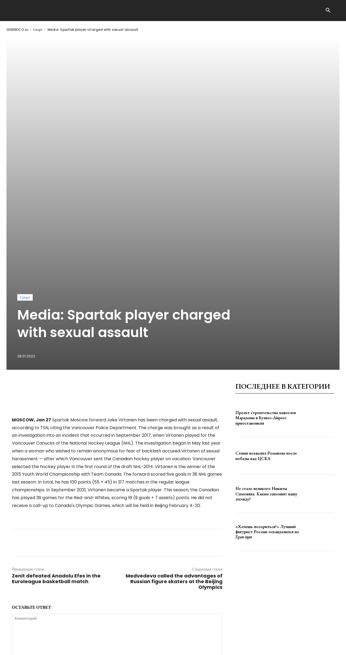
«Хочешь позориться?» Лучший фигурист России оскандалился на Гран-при (267, 386)
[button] (328, 11)
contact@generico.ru (115, 646)
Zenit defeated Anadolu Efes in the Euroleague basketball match (56, 433)
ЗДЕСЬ (58, 646)
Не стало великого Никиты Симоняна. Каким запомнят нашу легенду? (266, 348)
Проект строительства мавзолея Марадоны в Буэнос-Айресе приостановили (265, 272)
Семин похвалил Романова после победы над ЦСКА (266, 310)
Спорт (37, 29)
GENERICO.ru (17, 29)
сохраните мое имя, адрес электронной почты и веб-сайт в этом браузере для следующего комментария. (103, 552)
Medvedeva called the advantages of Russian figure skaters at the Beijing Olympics (174, 436)
